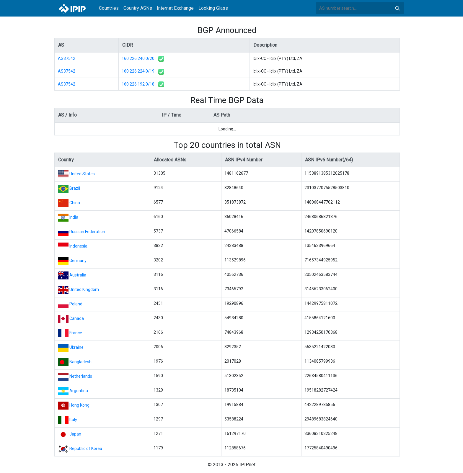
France (75, 332)
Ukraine (76, 347)
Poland (75, 304)
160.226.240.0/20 (138, 58)
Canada (76, 318)
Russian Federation (87, 231)
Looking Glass (213, 8)
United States (82, 173)
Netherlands (80, 376)
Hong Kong (79, 405)
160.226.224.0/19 (138, 71)
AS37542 (66, 58)
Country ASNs (137, 8)
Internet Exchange (175, 8)
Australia (77, 275)
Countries (109, 8)
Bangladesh (80, 361)
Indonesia (78, 246)
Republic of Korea (85, 448)
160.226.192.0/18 (138, 84)
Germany (78, 260)
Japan (75, 434)
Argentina (78, 390)
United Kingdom (84, 289)
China (74, 202)
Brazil (74, 188)
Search (397, 8)
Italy (73, 419)
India (73, 217)
